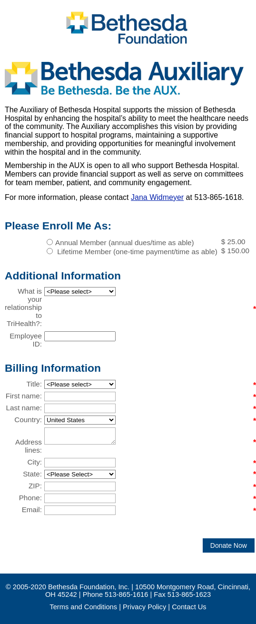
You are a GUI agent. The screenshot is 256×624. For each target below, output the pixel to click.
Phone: (30, 498)
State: (32, 474)
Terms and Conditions (83, 607)
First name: (24, 396)
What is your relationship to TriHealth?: (23, 307)
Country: (28, 420)
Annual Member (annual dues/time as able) (124, 242)
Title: (34, 384)
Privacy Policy (144, 607)
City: (35, 462)
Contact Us (189, 607)
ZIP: (35, 486)
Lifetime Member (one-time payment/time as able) (136, 252)
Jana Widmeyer (157, 197)
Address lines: (28, 446)
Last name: (24, 408)
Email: (32, 509)
